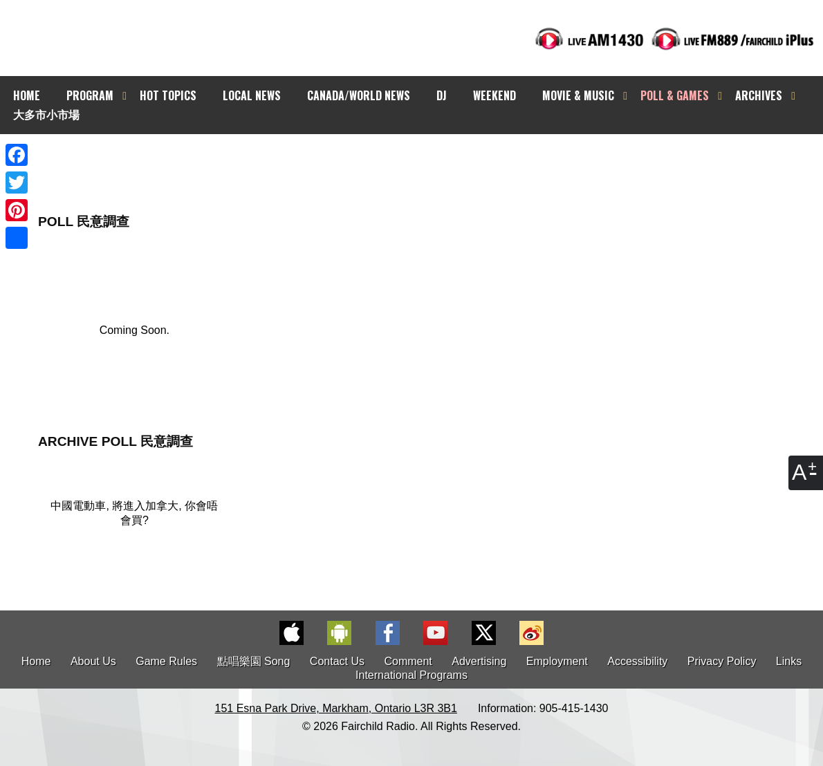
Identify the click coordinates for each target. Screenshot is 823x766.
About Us (93, 661)
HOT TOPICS (168, 95)
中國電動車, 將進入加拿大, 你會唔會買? (134, 513)
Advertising (479, 661)
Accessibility (637, 661)
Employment (557, 661)
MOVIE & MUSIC (578, 95)
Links (789, 661)
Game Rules (166, 661)
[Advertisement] (424, 159)
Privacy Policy (722, 661)
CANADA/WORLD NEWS (358, 95)
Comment (408, 661)
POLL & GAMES (674, 95)
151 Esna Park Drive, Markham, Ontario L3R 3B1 (336, 708)
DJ (441, 95)
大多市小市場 (46, 114)
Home (36, 661)
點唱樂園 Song (255, 661)
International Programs (411, 675)
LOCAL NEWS (252, 95)
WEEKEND (494, 95)
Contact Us (337, 661)
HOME (26, 95)
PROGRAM (89, 95)
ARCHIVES (758, 95)
